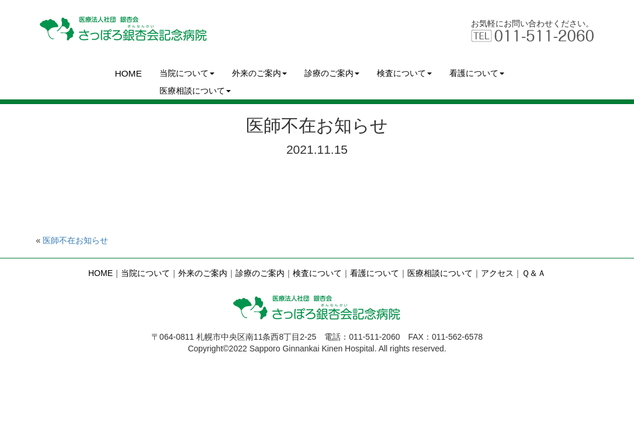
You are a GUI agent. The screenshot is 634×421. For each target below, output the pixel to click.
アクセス (497, 273)
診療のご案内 (331, 73)
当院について (187, 73)
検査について (404, 73)
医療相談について (195, 90)
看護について (476, 73)
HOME (128, 73)
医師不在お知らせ (75, 240)
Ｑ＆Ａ (534, 273)
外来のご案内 (259, 73)
